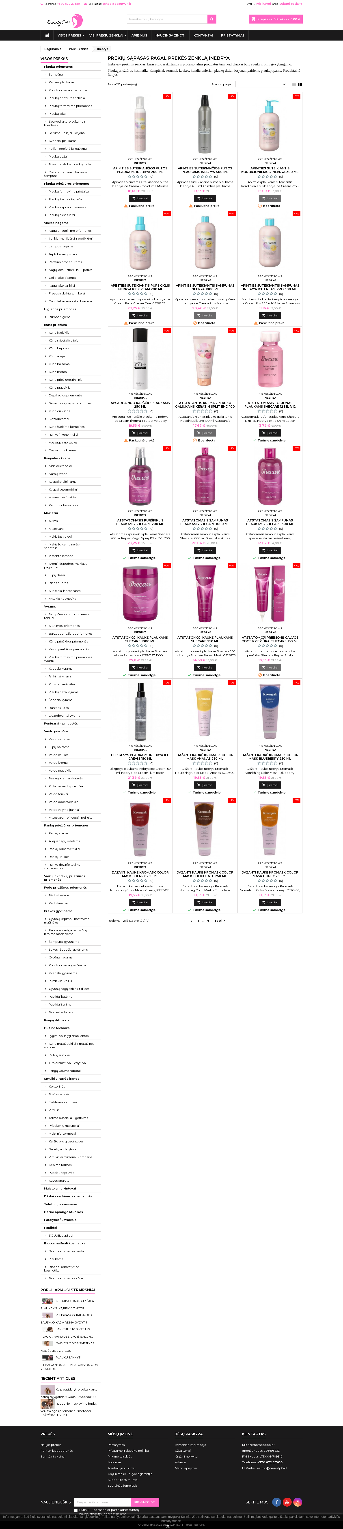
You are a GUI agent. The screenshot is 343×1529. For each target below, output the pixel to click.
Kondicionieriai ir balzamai (68, 90)
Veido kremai (58, 762)
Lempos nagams (61, 246)
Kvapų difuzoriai (57, 1020)
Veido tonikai (58, 794)
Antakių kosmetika (62, 598)
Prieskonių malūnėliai (64, 1125)
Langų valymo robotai (65, 1071)
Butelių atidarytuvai (63, 1149)
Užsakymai (183, 1450)
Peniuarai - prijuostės (61, 723)
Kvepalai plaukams (62, 141)
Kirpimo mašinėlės (62, 684)
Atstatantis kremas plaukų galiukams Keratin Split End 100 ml (205, 406)
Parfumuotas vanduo (64, 505)
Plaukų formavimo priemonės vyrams (68, 658)
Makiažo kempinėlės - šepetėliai (62, 546)
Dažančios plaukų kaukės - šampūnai (65, 173)
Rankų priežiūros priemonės (66, 825)
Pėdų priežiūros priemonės (65, 887)
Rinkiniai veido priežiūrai (66, 786)
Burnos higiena (60, 317)
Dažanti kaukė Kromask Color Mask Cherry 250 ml (140, 874)
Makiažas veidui (60, 536)
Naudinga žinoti (170, 35)
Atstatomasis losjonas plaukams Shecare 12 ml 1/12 (270, 405)
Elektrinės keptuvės (63, 1102)
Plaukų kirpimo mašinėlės (67, 207)
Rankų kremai (59, 833)
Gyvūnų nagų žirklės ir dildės (69, 988)
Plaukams (56, 1259)
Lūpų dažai (57, 575)
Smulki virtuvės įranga (62, 1078)
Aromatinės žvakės (62, 497)
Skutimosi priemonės (64, 625)
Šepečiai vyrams (60, 700)
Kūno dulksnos (59, 411)
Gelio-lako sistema (62, 277)
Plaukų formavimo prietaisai (69, 191)
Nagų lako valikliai (62, 285)
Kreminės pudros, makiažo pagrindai (65, 565)
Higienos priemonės (60, 309)
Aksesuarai (56, 528)
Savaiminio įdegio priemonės (70, 403)
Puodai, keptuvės (61, 1172)
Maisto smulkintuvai (60, 1188)
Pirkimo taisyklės (120, 1456)
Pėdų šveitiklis (59, 895)
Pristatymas (232, 35)
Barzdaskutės (59, 707)
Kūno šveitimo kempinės (66, 426)
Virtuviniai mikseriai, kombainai (71, 1157)
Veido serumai (59, 739)
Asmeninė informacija (190, 1445)
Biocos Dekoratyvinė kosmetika (61, 1268)
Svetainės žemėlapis (122, 1485)
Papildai (50, 1227)
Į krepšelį (140, 198)
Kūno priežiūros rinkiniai (66, 379)
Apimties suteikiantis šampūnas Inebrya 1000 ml (205, 287)
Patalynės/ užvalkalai (61, 1220)
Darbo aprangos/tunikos (63, 1212)
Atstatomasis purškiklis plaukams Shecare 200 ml (140, 522)
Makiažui (51, 513)
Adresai (180, 1462)
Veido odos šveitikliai (64, 802)
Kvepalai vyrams (60, 668)
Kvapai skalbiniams (62, 481)
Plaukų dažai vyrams (63, 692)
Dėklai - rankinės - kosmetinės (68, 1196)
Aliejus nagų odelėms (64, 841)
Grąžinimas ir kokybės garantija (130, 1474)
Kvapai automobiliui (63, 489)
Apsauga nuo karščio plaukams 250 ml (140, 405)
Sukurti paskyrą (290, 3)
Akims (53, 521)
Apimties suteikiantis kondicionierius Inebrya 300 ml (270, 170)
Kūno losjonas (59, 348)
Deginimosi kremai (62, 450)
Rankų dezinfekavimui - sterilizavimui (63, 866)
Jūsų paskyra (189, 1434)
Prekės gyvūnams (58, 911)
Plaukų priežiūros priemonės (67, 183)
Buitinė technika (57, 1028)
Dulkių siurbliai (59, 1055)
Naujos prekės (51, 1445)
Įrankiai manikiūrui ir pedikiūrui (71, 238)
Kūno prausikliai (60, 387)
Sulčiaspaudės (59, 1094)
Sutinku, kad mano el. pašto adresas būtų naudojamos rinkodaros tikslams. (109, 1512)
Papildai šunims (60, 1004)
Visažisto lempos (61, 556)
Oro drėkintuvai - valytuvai (67, 1063)
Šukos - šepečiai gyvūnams (68, 949)
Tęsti (220, 921)
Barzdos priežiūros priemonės (70, 633)
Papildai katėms (60, 996)
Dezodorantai (59, 419)
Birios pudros (58, 583)
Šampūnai (56, 74)
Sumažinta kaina (53, 1456)
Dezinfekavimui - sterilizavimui (71, 301)
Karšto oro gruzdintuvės (66, 1141)
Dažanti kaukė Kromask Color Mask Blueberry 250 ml (270, 757)
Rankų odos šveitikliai (64, 849)
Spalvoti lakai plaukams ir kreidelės (64, 123)
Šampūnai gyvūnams (64, 941)
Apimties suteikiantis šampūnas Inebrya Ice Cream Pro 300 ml (270, 287)
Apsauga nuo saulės (63, 442)
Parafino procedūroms (65, 262)
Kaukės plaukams (61, 82)
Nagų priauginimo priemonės (70, 230)
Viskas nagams (56, 223)
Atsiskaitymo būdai (121, 1468)
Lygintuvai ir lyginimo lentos (68, 1036)
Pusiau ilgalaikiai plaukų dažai (70, 164)
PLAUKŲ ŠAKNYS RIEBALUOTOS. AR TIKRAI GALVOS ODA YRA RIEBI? (69, 1363)
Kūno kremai (58, 372)
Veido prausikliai (60, 770)
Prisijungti (263, 3)
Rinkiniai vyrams (60, 676)
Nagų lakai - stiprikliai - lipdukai (71, 270)
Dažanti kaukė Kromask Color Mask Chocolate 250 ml (205, 874)
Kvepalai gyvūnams (63, 973)
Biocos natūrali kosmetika (64, 1243)
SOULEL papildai (61, 1235)
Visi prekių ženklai (106, 35)
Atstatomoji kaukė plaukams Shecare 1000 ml (140, 639)
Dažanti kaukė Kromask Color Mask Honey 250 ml (270, 874)
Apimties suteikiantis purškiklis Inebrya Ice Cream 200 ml (140, 287)
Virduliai (54, 1110)
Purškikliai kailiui (60, 981)
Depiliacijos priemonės (65, 395)
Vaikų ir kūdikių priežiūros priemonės (64, 877)
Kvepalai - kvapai (57, 458)
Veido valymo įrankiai (64, 809)
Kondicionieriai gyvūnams (67, 965)
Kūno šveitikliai (59, 332)
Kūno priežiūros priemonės (68, 641)
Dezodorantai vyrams (64, 715)
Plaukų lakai (57, 113)
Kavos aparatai (59, 1180)
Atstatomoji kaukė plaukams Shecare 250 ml (205, 639)
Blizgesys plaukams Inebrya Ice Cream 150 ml (140, 757)
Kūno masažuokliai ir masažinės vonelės (69, 1045)
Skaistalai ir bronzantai (65, 591)
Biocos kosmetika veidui (66, 1251)
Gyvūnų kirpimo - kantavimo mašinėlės (67, 920)
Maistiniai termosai (62, 1133)
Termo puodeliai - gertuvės (68, 1118)
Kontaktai (203, 35)
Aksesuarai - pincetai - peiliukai (71, 817)
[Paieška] (171, 19)
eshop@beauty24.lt (116, 3)
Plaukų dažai (58, 156)
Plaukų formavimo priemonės (70, 106)
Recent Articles (58, 1378)
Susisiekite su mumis (122, 1479)
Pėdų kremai (58, 903)
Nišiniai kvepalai (60, 466)
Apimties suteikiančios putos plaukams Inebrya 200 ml (140, 170)
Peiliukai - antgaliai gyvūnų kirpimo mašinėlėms (65, 932)
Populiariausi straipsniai (68, 1290)
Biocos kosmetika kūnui (66, 1278)
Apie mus (139, 35)
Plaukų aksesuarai (62, 215)
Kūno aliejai (57, 356)
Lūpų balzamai (59, 747)
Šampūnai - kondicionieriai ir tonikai (67, 616)
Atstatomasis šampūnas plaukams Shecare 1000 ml (205, 522)
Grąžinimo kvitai (186, 1456)
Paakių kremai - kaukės (66, 778)
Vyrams (50, 606)
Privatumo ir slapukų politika (128, 1450)
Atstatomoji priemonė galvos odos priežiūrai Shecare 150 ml (270, 639)
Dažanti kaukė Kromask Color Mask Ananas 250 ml (205, 757)
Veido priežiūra (56, 731)
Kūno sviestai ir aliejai (64, 340)
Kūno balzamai (59, 364)
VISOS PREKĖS (69, 35)
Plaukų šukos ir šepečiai (66, 199)
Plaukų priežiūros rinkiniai (67, 98)
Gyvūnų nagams (60, 957)
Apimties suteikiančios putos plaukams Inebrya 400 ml (205, 170)
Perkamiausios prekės (57, 1450)
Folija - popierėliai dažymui (68, 148)
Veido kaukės (58, 755)
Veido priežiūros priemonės (69, 649)
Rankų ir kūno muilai (63, 434)
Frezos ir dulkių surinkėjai (67, 293)
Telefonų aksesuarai (60, 1204)
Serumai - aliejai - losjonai (67, 133)
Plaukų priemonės (58, 66)
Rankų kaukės (59, 857)
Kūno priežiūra (55, 325)
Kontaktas (254, 1434)
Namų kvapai (58, 474)
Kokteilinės (57, 1086)
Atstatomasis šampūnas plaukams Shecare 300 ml (270, 522)
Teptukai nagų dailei (63, 254)
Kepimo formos (60, 1165)
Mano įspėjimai (186, 1468)
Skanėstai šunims (61, 1012)
